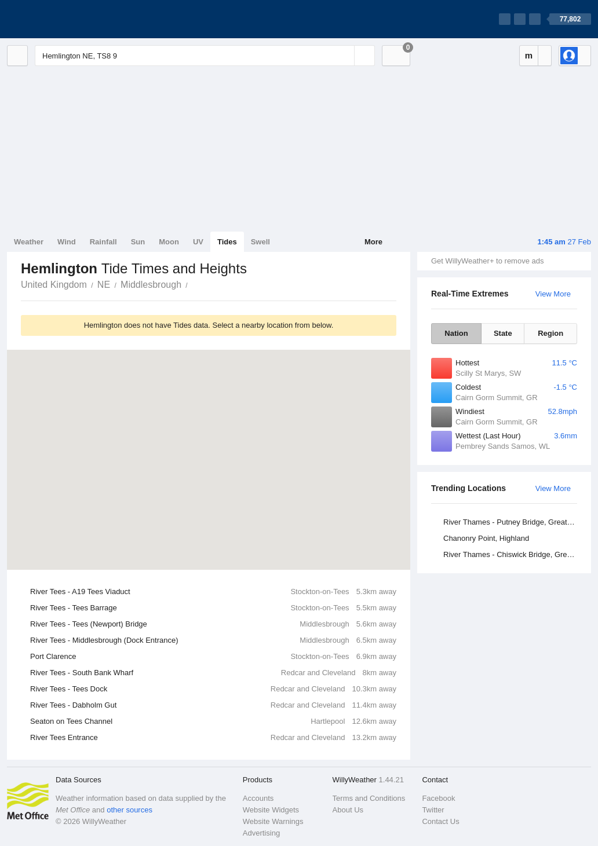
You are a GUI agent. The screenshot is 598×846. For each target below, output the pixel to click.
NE (103, 285)
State (503, 333)
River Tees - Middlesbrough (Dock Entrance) (213, 640)
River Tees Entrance (213, 738)
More (373, 241)
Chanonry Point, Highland (486, 538)
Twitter (433, 809)
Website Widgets (271, 809)
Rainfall (103, 241)
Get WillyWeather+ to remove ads (487, 261)
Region (550, 333)
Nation (456, 333)
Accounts (258, 798)
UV (198, 241)
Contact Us (440, 821)
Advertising (261, 833)
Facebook (438, 798)
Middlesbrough (151, 285)
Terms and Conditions (369, 798)
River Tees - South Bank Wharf (213, 673)
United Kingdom (54, 285)
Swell (260, 241)
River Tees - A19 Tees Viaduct (213, 592)
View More (553, 294)
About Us (348, 809)
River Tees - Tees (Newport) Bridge (213, 624)
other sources (129, 809)
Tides (227, 241)
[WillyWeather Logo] (61, 19)
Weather (28, 241)
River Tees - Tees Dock (213, 689)
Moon (169, 241)
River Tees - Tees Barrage (213, 608)
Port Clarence (213, 656)
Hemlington (194, 283)
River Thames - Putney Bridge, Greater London (512, 522)
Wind (66, 241)
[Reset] (344, 55)
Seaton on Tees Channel (213, 721)
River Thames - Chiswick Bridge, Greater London (512, 554)
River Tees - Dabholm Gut (213, 705)
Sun (138, 241)
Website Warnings (273, 821)
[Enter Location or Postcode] (205, 55)
